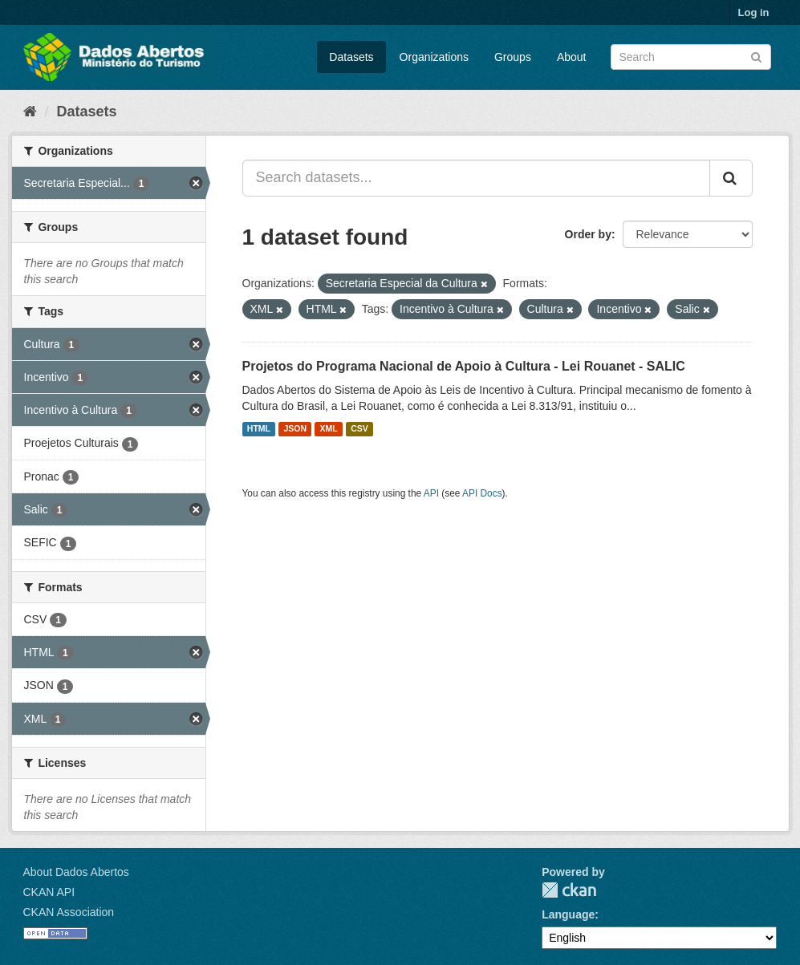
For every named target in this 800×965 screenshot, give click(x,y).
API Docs (482, 493)
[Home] (30, 111)
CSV (359, 429)
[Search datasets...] (476, 178)
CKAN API (49, 892)
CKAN (569, 890)
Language (568, 914)
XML (329, 429)
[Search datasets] (691, 57)
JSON (295, 429)
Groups (512, 57)
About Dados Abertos (76, 872)
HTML (258, 429)
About (572, 57)
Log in (754, 12)
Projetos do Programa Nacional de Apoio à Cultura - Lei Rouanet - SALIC (463, 366)
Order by (588, 234)
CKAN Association (69, 912)
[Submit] (756, 56)
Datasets (351, 57)
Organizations (434, 57)
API (431, 493)
